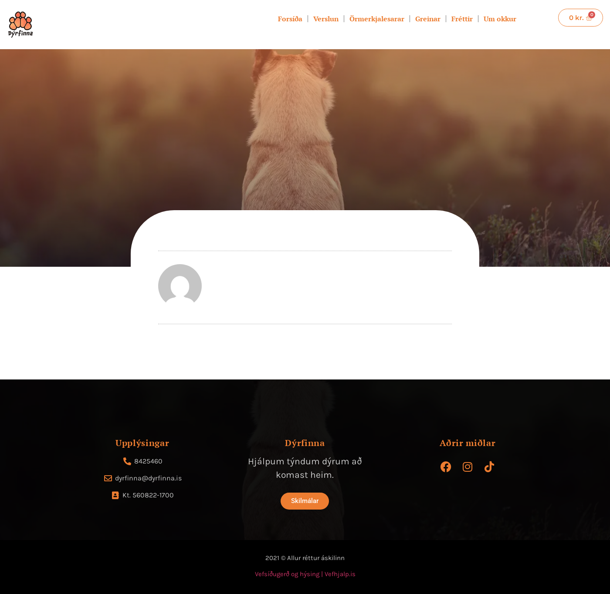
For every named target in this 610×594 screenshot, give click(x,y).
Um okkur (500, 18)
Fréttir (462, 18)
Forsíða (290, 18)
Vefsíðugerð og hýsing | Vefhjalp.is (305, 574)
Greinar (428, 18)
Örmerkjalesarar (376, 18)
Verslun (326, 18)
